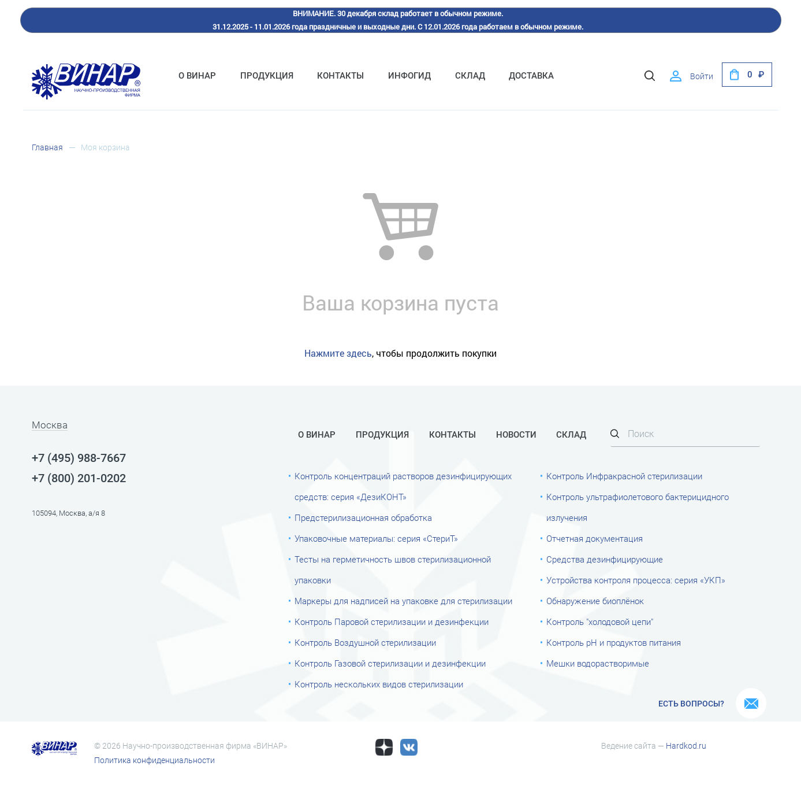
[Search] (685, 434)
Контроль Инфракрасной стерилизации (624, 476)
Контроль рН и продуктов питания (613, 643)
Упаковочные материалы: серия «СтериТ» (376, 539)
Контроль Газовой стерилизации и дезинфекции (390, 663)
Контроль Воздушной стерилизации (365, 643)
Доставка (531, 76)
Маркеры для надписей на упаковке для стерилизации (403, 601)
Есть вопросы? (691, 703)
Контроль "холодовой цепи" (599, 622)
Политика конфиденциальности (154, 760)
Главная (47, 147)
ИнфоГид (409, 76)
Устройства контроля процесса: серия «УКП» (635, 580)
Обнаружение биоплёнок (595, 601)
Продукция (266, 76)
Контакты (340, 76)
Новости (516, 435)
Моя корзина (105, 147)
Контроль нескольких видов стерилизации (379, 684)
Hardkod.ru (686, 745)
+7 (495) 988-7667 (79, 458)
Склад (470, 76)
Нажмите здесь (338, 353)
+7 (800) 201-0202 (79, 478)
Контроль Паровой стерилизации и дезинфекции (392, 622)
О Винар (197, 76)
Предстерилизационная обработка (363, 518)
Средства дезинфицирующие (604, 559)
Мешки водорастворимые (597, 663)
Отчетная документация (594, 539)
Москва (50, 425)
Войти (701, 76)
